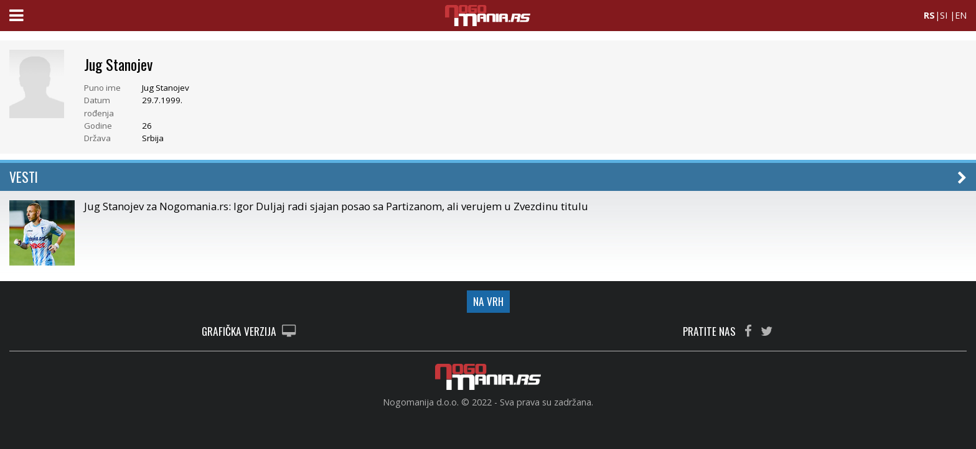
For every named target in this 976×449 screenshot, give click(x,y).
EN (961, 15)
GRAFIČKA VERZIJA (249, 331)
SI (943, 15)
